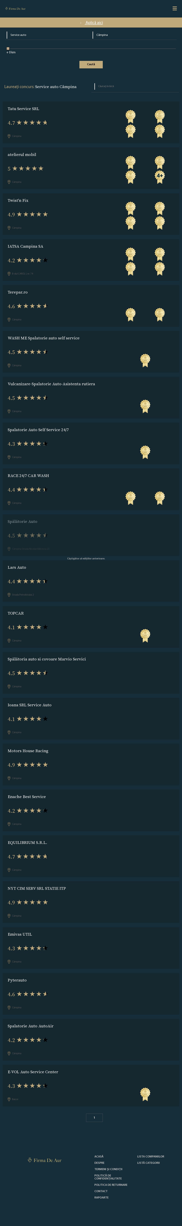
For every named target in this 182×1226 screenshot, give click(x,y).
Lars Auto (17, 567)
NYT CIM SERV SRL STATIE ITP (37, 888)
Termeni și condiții (108, 1169)
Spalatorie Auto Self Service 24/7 (38, 430)
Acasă (98, 1156)
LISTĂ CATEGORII (148, 1163)
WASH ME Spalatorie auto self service (44, 338)
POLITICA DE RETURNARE (110, 1185)
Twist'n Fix (18, 200)
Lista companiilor (150, 1156)
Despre (99, 1163)
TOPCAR (16, 613)
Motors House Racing (28, 751)
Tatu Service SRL (23, 109)
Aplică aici (91, 23)
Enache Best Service (27, 797)
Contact (101, 1191)
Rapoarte (101, 1197)
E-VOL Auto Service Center (33, 1072)
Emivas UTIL (20, 934)
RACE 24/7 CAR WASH (28, 475)
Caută (91, 64)
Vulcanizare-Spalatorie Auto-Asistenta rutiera (51, 384)
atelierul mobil (22, 154)
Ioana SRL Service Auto (30, 705)
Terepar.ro (18, 292)
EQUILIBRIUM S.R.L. (27, 842)
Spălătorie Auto (22, 521)
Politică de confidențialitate (108, 1177)
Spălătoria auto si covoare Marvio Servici (47, 659)
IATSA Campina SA (25, 246)
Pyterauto (17, 980)
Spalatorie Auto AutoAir (31, 1026)
